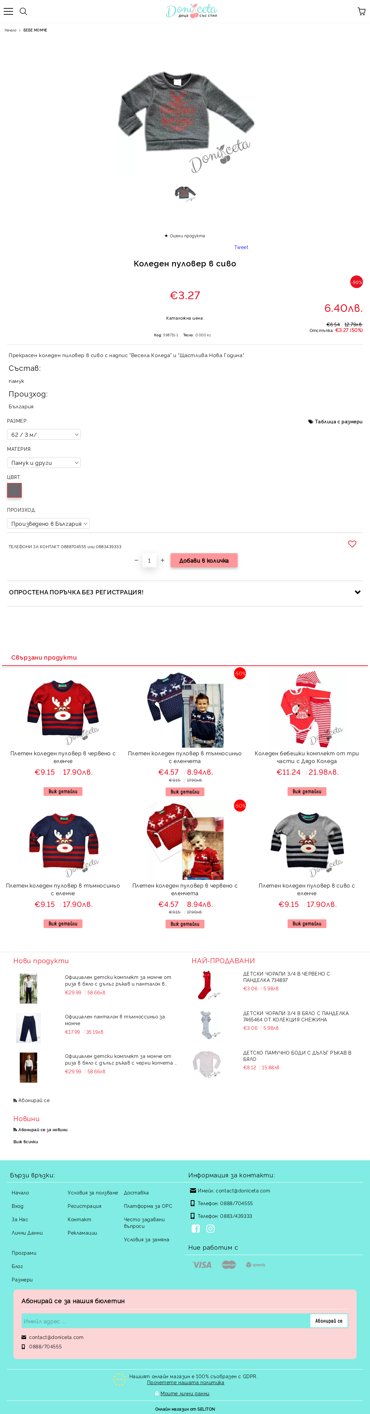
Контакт (79, 1219)
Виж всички (25, 1141)
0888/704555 (236, 1203)
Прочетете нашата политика (186, 1382)
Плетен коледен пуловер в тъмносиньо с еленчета (185, 756)
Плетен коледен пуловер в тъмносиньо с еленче (63, 889)
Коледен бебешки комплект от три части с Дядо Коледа (307, 756)
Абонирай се (34, 1100)
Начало (10, 30)
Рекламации (82, 1232)
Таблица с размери (339, 421)
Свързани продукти (44, 657)
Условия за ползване (93, 1192)
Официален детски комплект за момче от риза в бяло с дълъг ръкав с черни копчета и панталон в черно (121, 1059)
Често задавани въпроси (144, 1222)
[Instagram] (211, 1229)
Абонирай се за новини (42, 1129)
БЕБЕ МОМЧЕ (35, 30)
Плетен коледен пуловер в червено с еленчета (185, 889)
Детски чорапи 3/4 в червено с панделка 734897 (286, 976)
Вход (17, 1205)
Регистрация (84, 1205)
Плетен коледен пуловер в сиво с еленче (307, 889)
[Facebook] (197, 1229)
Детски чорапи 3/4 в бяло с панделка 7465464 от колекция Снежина (296, 1016)
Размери (22, 1279)
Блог (17, 1266)
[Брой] (149, 560)
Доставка (136, 1192)
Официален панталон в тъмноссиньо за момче (115, 1019)
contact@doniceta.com (243, 1190)
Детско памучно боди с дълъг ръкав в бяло (297, 1055)
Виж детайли (63, 791)
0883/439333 (236, 1216)
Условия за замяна (147, 1239)
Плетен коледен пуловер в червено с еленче (63, 756)
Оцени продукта (187, 235)
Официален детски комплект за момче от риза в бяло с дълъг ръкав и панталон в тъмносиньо (118, 980)
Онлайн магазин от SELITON (185, 1408)
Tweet (241, 247)
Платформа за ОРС (148, 1205)
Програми (24, 1252)
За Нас (20, 1219)
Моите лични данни (185, 1393)
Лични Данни (27, 1232)
